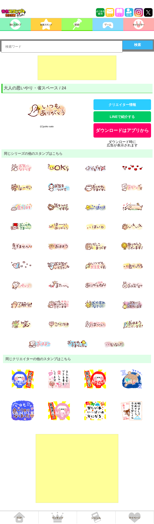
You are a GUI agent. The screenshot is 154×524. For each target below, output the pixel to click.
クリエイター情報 (122, 105)
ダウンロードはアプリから (122, 130)
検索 (137, 45)
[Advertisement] (77, 68)
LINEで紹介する (122, 117)
